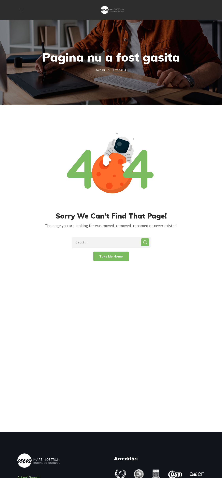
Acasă (100, 70)
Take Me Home (111, 256)
